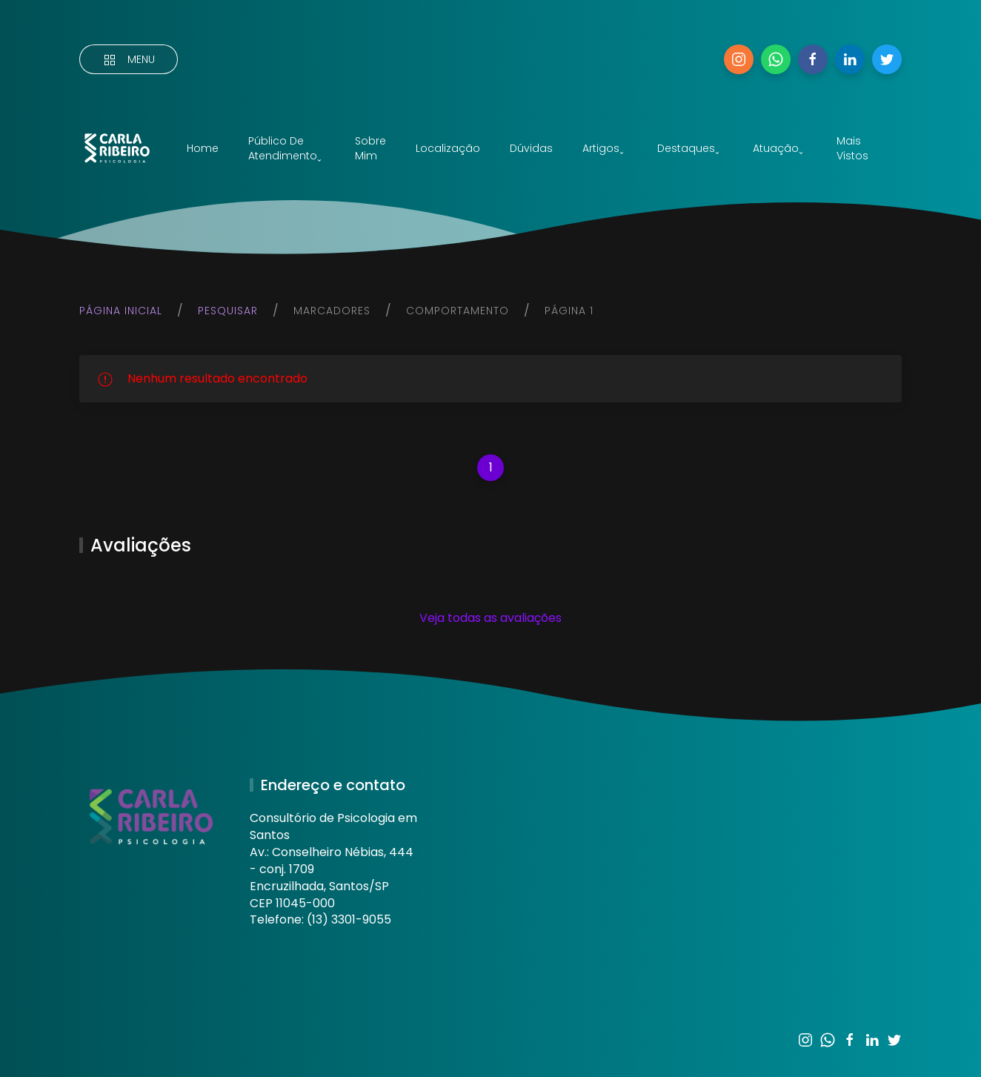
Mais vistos (852, 148)
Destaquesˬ (688, 148)
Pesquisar (228, 310)
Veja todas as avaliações (490, 617)
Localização (448, 148)
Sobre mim (370, 148)
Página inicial (120, 310)
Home (203, 148)
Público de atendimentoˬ (285, 148)
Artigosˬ (603, 148)
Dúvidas (531, 148)
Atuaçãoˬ (778, 148)
